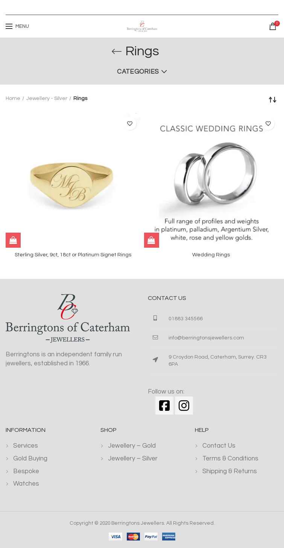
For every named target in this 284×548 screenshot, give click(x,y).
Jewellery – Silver (133, 458)
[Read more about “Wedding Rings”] (151, 240)
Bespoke (26, 471)
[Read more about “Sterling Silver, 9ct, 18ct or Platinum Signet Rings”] (13, 240)
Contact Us (218, 445)
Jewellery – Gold (132, 445)
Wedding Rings (211, 254)
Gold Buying (30, 458)
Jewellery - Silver (46, 98)
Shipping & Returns (229, 471)
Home (13, 98)
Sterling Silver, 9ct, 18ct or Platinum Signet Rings (73, 254)
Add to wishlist (130, 123)
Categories (138, 71)
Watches (26, 483)
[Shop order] (272, 99)
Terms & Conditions (230, 458)
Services (25, 445)
